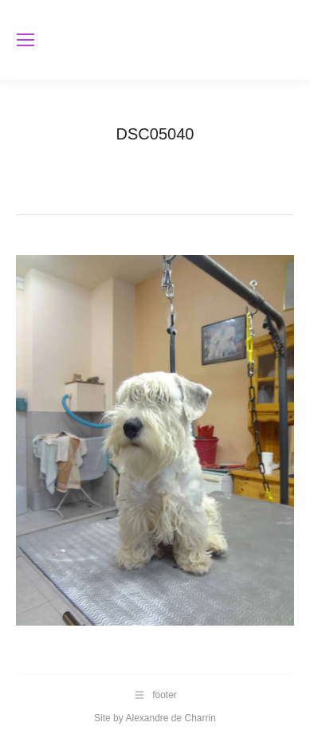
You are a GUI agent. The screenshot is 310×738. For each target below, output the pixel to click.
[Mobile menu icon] (25, 39)
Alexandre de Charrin (170, 718)
